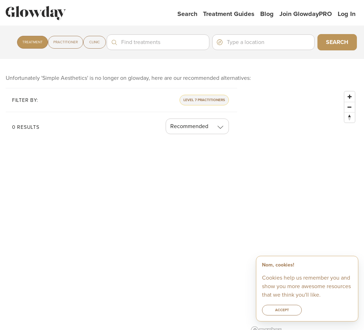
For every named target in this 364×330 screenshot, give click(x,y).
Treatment (32, 42)
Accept (282, 310)
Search (187, 14)
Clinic (94, 42)
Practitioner (65, 42)
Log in (346, 14)
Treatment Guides (229, 14)
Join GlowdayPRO (305, 14)
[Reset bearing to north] (349, 117)
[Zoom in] (349, 97)
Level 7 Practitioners (204, 100)
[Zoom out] (349, 107)
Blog (267, 14)
